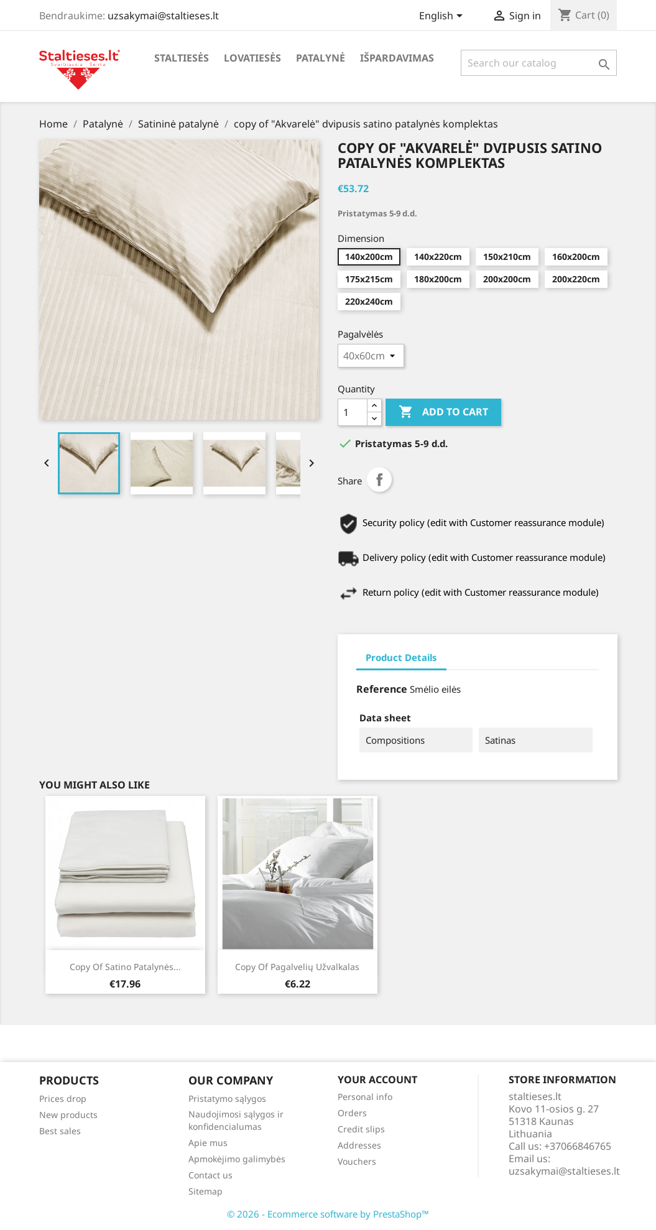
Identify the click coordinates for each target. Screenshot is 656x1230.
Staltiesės (181, 58)
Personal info (365, 1097)
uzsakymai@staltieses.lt (163, 15)
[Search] (539, 63)
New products (68, 1115)
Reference (381, 689)
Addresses (359, 1145)
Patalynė (320, 58)
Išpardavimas (397, 58)
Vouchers (357, 1161)
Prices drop (62, 1098)
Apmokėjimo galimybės (236, 1159)
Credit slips (361, 1129)
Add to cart (443, 412)
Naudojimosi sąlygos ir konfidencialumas (236, 1120)
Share (379, 479)
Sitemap (205, 1191)
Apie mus (208, 1143)
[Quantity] (352, 412)
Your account (377, 1080)
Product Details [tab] (401, 657)
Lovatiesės (252, 58)
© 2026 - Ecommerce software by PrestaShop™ (328, 1214)
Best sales (60, 1131)
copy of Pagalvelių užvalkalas (297, 966)
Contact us (210, 1175)
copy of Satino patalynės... (125, 966)
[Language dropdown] (443, 16)
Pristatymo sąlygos (227, 1098)
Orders (352, 1113)
